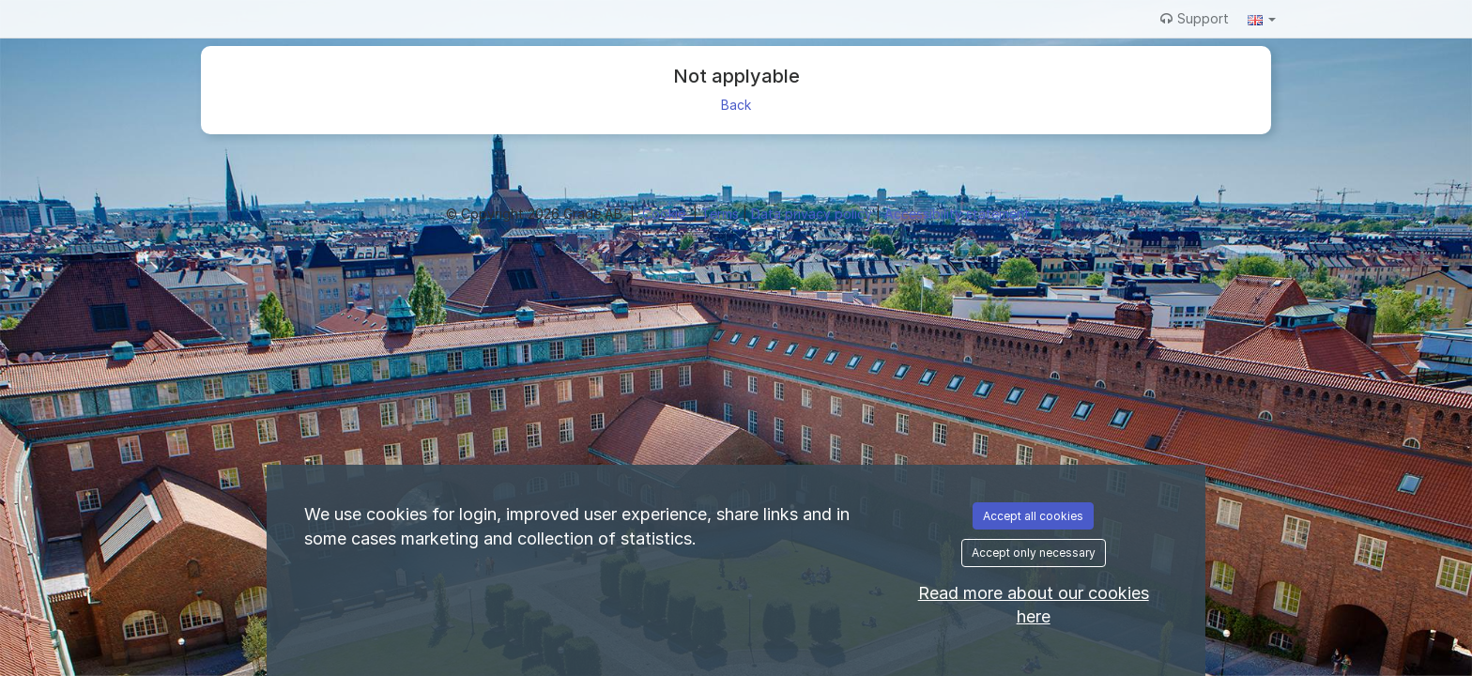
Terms (722, 214)
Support (1194, 18)
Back (736, 105)
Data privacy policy (813, 214)
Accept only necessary (1034, 552)
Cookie (665, 214)
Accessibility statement (957, 214)
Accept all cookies (1033, 516)
